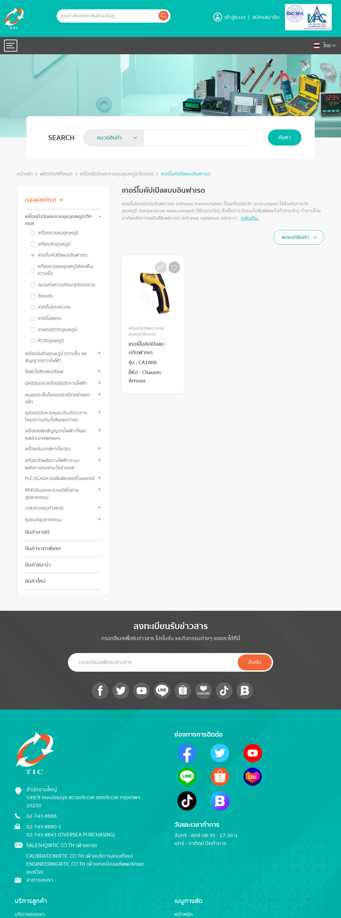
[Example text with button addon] (107, 16)
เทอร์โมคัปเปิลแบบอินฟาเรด (185, 174)
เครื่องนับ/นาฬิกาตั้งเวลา (48, 449)
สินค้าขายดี (37, 532)
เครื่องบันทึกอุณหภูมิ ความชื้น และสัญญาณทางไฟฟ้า (56, 357)
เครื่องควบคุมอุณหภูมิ (58, 233)
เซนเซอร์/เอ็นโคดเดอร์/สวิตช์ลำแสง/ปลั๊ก (58, 398)
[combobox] (114, 138)
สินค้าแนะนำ (38, 565)
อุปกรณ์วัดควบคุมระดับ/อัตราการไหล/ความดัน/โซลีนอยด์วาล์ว (56, 416)
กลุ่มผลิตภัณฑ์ (40, 200)
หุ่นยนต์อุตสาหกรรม (43, 520)
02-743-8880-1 (43, 827)
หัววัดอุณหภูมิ (51, 340)
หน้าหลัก (25, 174)
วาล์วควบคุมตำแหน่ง (44, 508)
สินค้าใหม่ (35, 581)
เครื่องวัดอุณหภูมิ (54, 244)
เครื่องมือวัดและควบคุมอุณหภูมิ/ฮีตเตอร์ (117, 174)
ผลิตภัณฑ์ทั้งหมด (56, 174)
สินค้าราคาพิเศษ (43, 548)
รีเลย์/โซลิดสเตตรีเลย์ (44, 371)
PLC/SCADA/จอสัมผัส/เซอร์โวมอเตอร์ (60, 478)
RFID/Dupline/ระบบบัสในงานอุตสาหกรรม (52, 493)
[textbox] (111, 137)
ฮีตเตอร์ (45, 296)
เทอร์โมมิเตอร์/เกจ (54, 307)
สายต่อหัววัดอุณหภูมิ (57, 330)
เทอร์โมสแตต (50, 318)
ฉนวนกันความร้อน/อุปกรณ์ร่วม (66, 285)
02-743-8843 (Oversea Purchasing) (70, 835)
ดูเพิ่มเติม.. (250, 218)
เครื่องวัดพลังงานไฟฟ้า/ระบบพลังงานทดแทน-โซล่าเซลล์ (52, 464)
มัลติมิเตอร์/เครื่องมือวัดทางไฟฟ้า (56, 383)
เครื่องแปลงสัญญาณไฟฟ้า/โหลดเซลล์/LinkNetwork (55, 434)
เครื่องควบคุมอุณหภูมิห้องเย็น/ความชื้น (65, 270)
